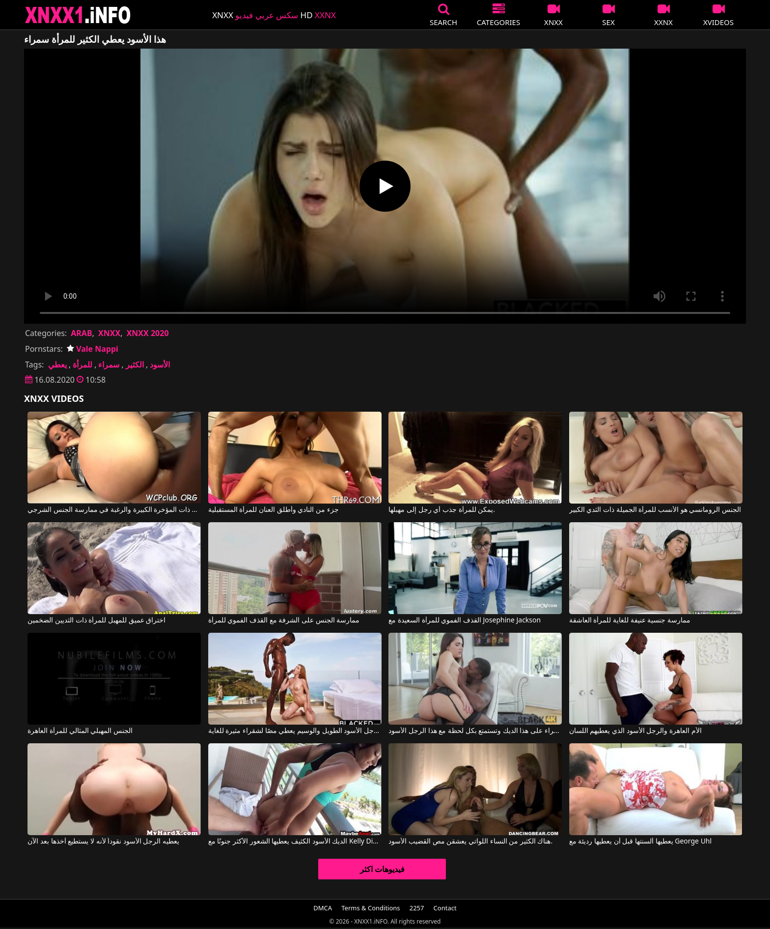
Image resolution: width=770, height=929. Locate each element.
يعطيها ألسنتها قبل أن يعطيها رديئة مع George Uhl (640, 841)
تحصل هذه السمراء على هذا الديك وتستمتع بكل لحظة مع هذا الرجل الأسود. (475, 731)
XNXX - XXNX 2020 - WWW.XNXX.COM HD (78, 15)
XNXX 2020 (148, 333)
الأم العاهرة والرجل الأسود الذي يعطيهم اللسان (635, 731)
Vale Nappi (92, 348)
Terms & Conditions (370, 907)
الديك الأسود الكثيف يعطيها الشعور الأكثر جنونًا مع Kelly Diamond (295, 841)
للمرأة (82, 364)
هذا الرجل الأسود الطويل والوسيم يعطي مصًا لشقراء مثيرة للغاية (295, 731)
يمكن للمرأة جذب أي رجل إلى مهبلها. (441, 510)
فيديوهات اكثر (382, 869)
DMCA (322, 907)
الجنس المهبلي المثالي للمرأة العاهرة (80, 731)
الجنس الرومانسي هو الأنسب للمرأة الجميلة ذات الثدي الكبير (655, 510)
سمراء (108, 364)
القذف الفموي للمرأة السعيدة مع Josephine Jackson (464, 620)
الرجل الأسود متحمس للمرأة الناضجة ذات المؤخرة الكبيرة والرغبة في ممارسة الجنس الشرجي (114, 510)
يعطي (57, 364)
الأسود (160, 364)
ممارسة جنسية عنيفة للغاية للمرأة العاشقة (629, 620)
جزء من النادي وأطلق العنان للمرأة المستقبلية (273, 510)
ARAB (81, 333)
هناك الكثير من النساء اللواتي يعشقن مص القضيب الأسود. (470, 841)
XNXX (109, 333)
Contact (445, 907)
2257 (417, 907)
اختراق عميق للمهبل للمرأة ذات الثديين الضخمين (96, 620)
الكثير (135, 364)
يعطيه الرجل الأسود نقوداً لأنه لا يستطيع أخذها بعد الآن (103, 841)
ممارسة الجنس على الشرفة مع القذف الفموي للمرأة (283, 620)
